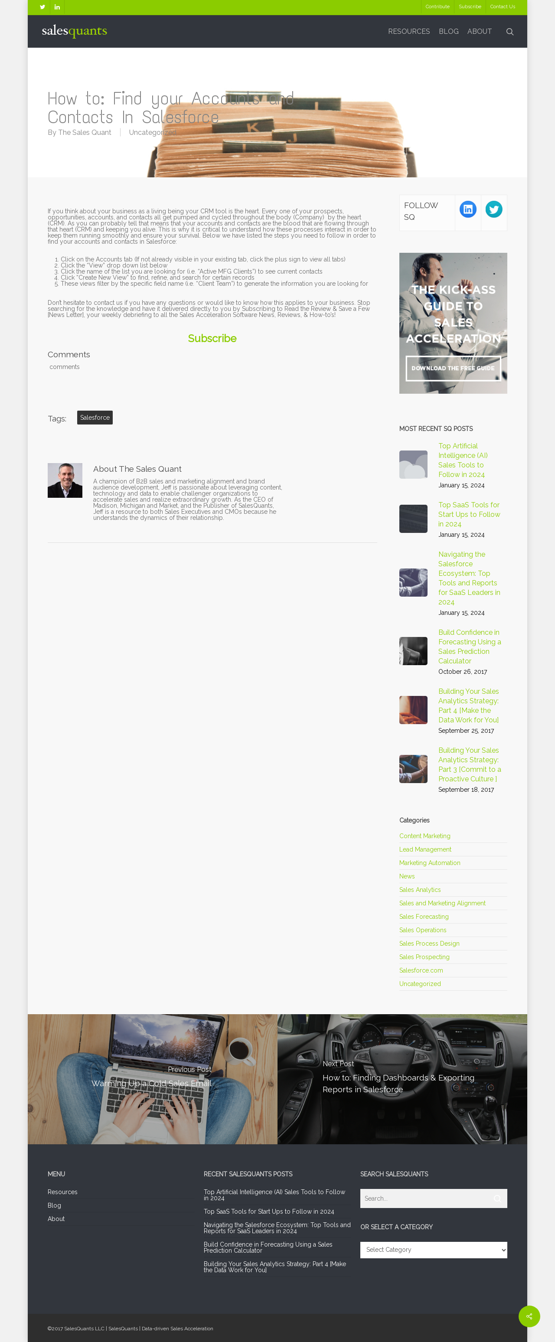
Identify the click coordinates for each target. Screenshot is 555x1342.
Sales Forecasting (424, 916)
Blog (54, 1205)
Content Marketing (425, 836)
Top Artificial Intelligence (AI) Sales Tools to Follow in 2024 (274, 1195)
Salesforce (95, 417)
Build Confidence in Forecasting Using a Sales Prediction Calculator (268, 1247)
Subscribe (212, 339)
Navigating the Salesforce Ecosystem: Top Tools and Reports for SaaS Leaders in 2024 (277, 1227)
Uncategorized (152, 132)
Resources (63, 1192)
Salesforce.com (421, 970)
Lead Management (425, 849)
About (56, 1218)
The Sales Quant (84, 132)
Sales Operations (423, 930)
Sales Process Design (429, 943)
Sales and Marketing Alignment (442, 903)
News (407, 876)
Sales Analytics (420, 889)
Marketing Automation (429, 862)
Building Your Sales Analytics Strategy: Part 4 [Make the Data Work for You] (275, 1266)
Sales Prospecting (424, 956)
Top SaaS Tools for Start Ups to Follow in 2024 (269, 1211)
